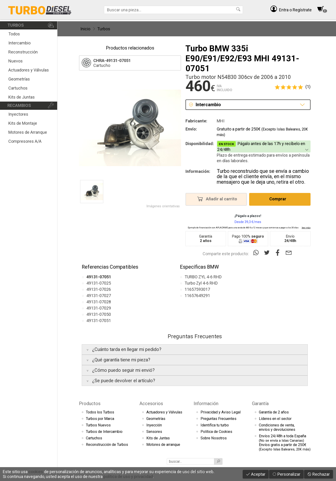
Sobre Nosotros (214, 438)
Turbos (103, 28)
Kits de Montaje (22, 123)
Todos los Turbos (100, 412)
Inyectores (18, 114)
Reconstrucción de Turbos (107, 444)
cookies (35, 471)
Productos (89, 403)
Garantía (260, 403)
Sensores (154, 431)
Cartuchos (18, 88)
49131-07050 (98, 314)
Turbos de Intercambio (104, 431)
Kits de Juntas (21, 97)
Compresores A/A (24, 141)
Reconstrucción (23, 52)
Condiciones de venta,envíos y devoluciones (277, 427)
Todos (14, 33)
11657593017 (197, 289)
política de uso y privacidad (128, 476)
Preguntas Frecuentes (218, 418)
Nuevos (15, 61)
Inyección (154, 425)
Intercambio (19, 42)
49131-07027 (98, 295)
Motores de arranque (163, 444)
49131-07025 (98, 283)
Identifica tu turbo (215, 425)
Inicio (85, 28)
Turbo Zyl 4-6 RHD (201, 283)
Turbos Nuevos (98, 425)
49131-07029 (98, 308)
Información (206, 403)
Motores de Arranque (27, 132)
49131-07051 (98, 320)
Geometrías (19, 79)
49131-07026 (98, 289)
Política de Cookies (216, 431)
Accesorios (151, 403)
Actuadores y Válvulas (28, 70)
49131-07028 (98, 301)
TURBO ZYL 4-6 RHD (203, 276)
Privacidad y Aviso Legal (221, 412)
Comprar (279, 198)
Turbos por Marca (100, 418)
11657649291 (197, 295)
